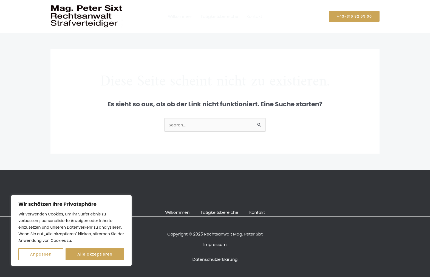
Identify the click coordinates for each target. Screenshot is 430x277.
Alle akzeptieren (94, 254)
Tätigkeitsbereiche (219, 16)
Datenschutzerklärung (215, 259)
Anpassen (41, 254)
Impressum (215, 244)
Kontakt (254, 16)
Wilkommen (180, 16)
